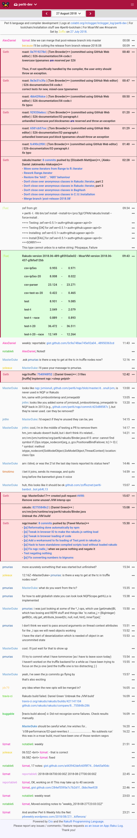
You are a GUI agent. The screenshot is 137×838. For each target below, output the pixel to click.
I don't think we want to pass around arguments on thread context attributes (70, 625)
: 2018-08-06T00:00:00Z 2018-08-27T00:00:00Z (59, 774)
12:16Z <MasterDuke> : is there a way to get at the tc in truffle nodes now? (66, 577)
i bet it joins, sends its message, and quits (48, 471)
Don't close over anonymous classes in (49, 181)
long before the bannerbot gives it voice (47, 477)
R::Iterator (76, 168)
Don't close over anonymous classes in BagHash (54, 190)
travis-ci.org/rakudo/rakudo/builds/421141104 (51, 701)
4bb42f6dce (37, 96)
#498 (80, 495)
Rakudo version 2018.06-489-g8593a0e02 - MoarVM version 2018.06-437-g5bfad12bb (67, 295)
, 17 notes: (65, 765)
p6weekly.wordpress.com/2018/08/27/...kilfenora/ (54, 816)
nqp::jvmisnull (43, 388)
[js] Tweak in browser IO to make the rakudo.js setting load (61, 532)
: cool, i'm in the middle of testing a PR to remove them (59, 427)
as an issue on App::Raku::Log (104, 825)
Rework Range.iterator (38, 173)
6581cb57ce (38, 128)
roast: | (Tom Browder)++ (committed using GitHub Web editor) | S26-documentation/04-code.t (70, 85)
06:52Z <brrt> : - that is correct (45, 752)
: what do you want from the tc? (49, 588)
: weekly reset (36, 795)
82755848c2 (40, 507)
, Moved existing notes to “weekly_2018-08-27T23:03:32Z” (62, 804)
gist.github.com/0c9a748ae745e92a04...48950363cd (80, 343)
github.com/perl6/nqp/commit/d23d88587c (80, 407)
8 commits (49, 160)
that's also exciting (34, 679)
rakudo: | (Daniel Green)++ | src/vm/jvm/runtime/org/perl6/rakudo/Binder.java (54, 512)
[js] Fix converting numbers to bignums (48, 557)
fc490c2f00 (37, 144)
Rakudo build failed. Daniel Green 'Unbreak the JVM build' (58, 696)
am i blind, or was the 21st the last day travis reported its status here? (66, 463)
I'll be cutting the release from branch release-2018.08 (62, 45)
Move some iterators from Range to (47, 168)
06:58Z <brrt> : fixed (38, 757)
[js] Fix (28, 549)
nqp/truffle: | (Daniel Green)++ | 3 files (54, 376)
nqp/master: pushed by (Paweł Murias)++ (70, 541)
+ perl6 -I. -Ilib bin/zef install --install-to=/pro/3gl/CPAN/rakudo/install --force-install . (67, 215)
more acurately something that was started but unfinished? (59, 567)
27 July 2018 (78, 31)
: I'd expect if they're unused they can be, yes (57, 419)
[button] (132, 4)
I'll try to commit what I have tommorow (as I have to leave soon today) (66, 656)
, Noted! (33, 351)
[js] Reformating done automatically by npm (52, 527)
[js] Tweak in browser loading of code (47, 536)
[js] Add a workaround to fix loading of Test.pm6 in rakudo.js (62, 540)
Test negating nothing (38, 553)
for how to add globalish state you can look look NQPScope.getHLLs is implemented (66, 598)
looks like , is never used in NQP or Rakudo (70, 390)
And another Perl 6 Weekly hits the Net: (54, 814)
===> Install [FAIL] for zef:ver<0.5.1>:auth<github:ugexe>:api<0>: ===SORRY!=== (62, 240)
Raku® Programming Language (83, 821)
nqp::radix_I (40, 549)
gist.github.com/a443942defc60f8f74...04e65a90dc (76, 765)
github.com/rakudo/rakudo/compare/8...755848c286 (56, 705)
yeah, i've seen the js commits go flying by (48, 674)
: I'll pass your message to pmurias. (52, 368)
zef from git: (29, 208)
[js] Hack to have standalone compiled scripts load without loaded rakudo (70, 544)
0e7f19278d (38, 52)
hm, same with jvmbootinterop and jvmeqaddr (51, 397)
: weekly (32, 744)
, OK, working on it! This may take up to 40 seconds (58, 782)
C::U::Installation (84, 194)
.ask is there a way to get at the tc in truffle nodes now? (62, 359)
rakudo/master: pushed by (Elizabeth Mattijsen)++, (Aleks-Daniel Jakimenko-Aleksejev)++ (70, 179)
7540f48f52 (44, 374)
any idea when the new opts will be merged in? (51, 687)
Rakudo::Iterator (84, 181)
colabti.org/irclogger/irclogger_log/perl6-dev (99, 23)
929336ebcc (38, 112)
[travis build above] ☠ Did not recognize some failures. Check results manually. (65, 716)
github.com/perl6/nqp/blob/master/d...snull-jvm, (84, 388)
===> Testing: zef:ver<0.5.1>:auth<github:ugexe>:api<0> (57, 222)
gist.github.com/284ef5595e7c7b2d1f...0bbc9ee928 (64, 787)
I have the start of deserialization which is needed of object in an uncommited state (62, 638)
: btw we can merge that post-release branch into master (61, 40)
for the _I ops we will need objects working (49, 630)
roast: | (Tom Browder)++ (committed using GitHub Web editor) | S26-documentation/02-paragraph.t (68, 117)
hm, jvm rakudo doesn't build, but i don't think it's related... (58, 433)
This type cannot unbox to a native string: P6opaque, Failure (59, 247)
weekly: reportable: (68, 343)
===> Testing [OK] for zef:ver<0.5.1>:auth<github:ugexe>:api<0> (62, 227)
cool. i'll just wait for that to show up (45, 648)
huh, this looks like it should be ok (62, 487)
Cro (50, 821)
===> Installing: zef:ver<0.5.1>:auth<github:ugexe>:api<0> (58, 233)
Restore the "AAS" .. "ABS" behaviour (47, 177)
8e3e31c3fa (37, 80)
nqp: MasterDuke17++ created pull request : (53, 498)
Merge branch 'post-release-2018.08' (47, 198)
